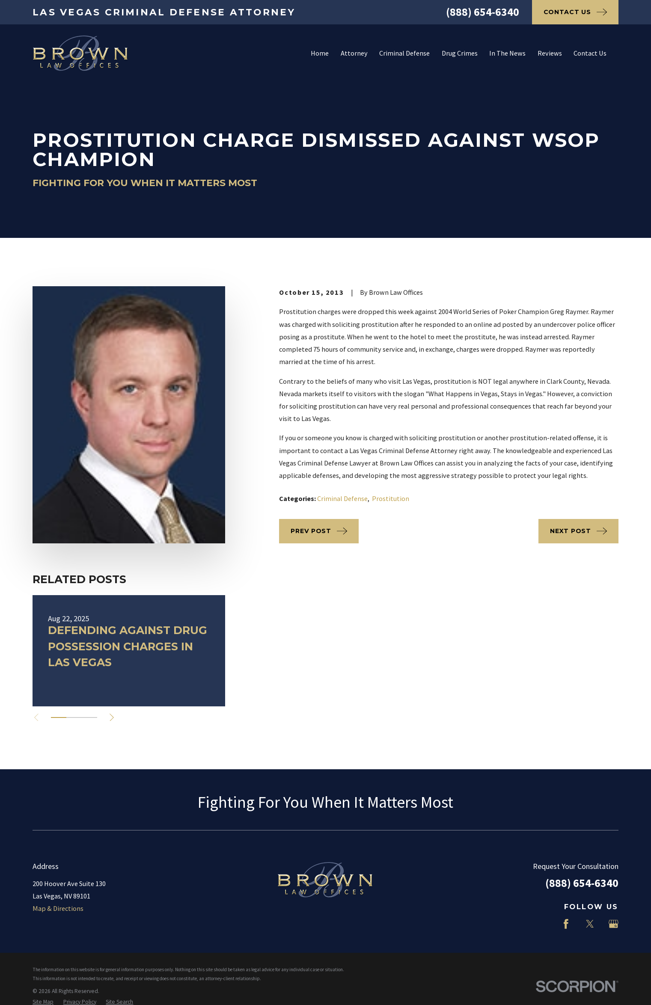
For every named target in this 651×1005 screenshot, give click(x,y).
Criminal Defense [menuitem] (404, 53)
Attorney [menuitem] (354, 53)
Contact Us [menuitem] (590, 53)
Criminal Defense (342, 498)
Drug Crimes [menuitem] (460, 53)
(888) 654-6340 (482, 12)
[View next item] (112, 717)
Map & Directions (58, 908)
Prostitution (390, 498)
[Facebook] (566, 924)
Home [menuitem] (320, 53)
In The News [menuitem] (507, 53)
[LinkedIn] (542, 924)
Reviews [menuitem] (550, 53)
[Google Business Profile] (613, 924)
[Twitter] (590, 924)
